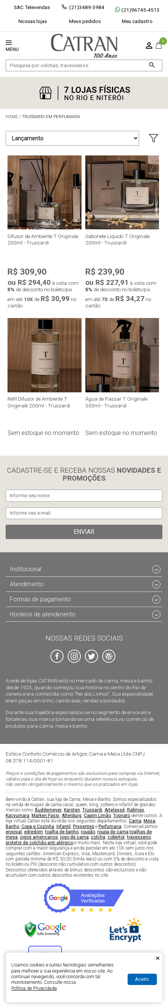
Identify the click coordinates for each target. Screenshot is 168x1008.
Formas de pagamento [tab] (40, 599)
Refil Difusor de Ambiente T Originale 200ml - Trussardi (39, 402)
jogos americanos (39, 837)
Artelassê (114, 810)
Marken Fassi (45, 815)
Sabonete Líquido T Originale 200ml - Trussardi (117, 239)
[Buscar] (151, 65)
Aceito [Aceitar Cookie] (142, 979)
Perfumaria (109, 826)
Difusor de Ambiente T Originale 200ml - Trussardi (43, 239)
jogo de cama (74, 837)
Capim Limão (97, 815)
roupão (88, 831)
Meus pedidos (85, 21)
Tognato (121, 815)
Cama (135, 821)
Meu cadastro (137, 21)
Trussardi (92, 810)
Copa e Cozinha (37, 826)
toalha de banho (62, 831)
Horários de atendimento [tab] (43, 614)
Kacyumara (17, 815)
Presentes (83, 826)
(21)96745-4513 (137, 10)
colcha (98, 837)
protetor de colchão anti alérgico (39, 842)
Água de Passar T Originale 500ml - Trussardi (116, 402)
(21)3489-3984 (86, 7)
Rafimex (135, 810)
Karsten (72, 810)
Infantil (63, 826)
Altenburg (72, 815)
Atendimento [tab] (27, 584)
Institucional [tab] (25, 569)
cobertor (116, 837)
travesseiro (139, 837)
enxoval (14, 831)
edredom (33, 831)
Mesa (149, 821)
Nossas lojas (32, 21)
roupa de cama (113, 831)
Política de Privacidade (34, 988)
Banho (12, 826)
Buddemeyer (48, 810)
